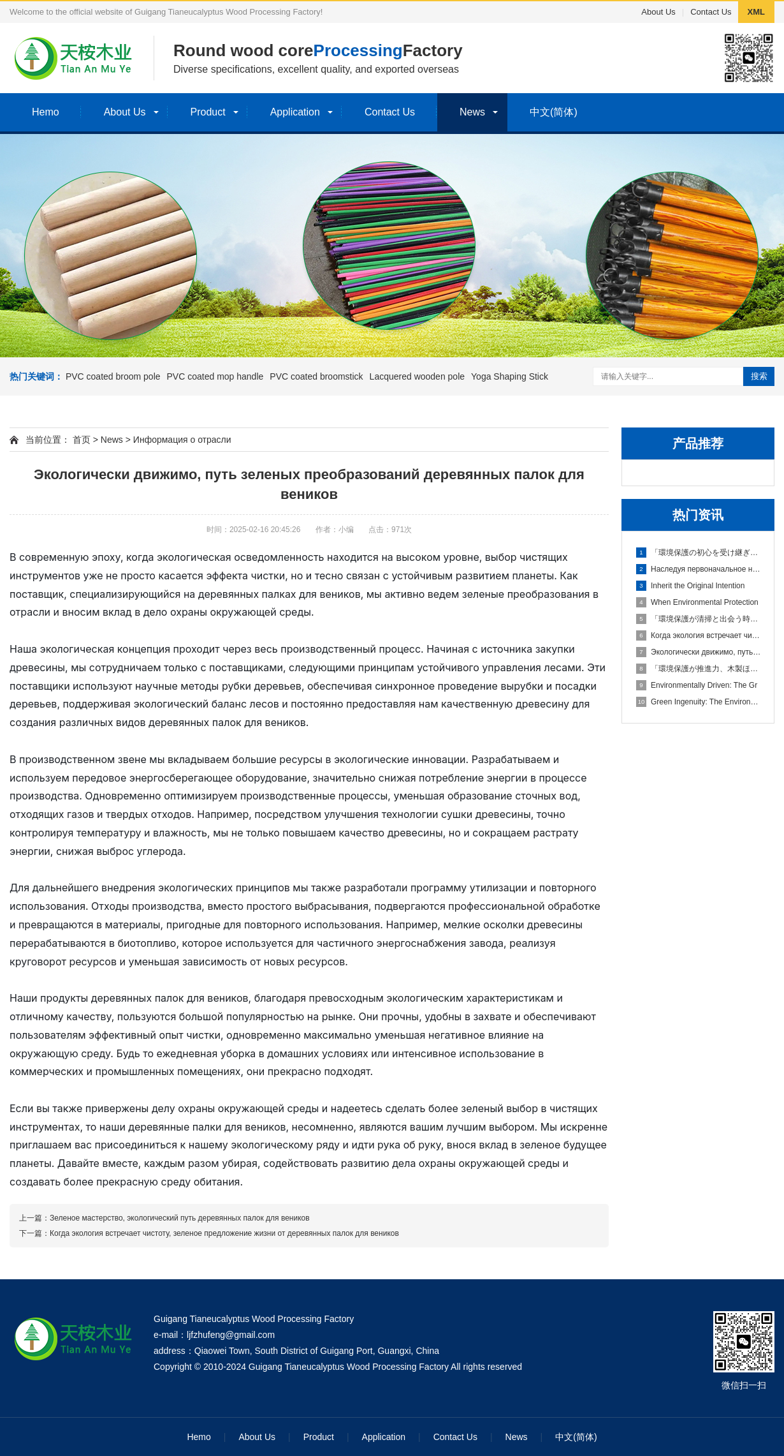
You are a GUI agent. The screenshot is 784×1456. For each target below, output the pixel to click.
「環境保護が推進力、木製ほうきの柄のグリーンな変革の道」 (698, 669)
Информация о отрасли (182, 440)
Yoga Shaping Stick (509, 376)
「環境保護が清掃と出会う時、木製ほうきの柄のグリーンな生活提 (698, 619)
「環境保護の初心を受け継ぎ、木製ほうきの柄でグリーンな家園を (698, 552)
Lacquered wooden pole (417, 376)
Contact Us (710, 12)
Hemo (45, 112)
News (472, 112)
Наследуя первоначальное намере (698, 569)
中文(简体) (553, 112)
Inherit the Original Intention (690, 586)
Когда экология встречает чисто (698, 635)
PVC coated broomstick (316, 376)
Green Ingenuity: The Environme (698, 702)
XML (756, 12)
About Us (658, 12)
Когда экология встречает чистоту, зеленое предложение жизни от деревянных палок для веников (224, 1233)
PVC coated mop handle (215, 376)
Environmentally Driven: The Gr (696, 685)
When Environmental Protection (697, 602)
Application (295, 112)
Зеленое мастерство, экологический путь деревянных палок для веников (180, 1218)
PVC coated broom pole (113, 376)
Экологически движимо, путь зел (698, 652)
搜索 (759, 376)
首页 (82, 440)
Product (208, 112)
